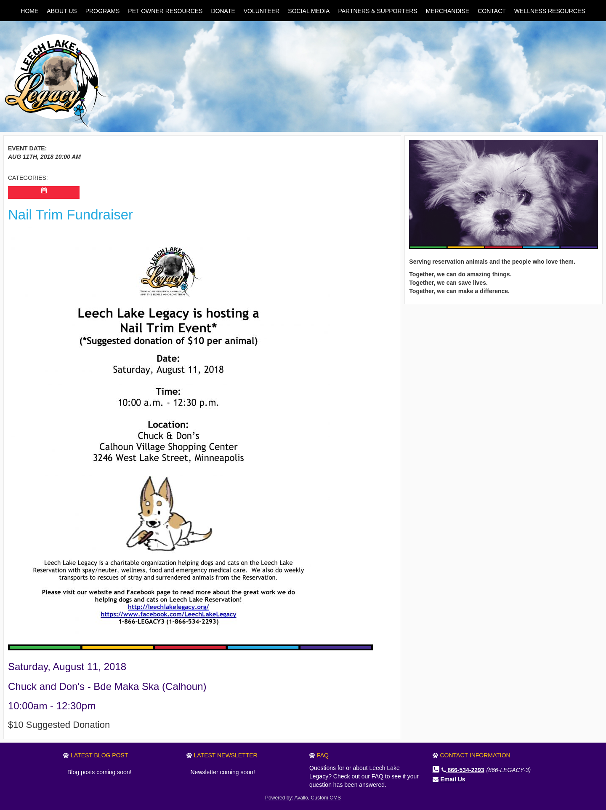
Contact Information (475, 755)
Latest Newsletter (226, 755)
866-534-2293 (462, 770)
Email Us (453, 779)
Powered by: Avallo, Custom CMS (303, 798)
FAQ (323, 755)
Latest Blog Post (99, 755)
